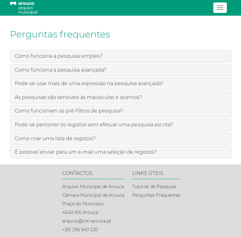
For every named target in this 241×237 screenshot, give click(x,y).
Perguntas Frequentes (156, 195)
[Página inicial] (121, 7)
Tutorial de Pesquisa (154, 186)
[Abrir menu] (220, 7)
